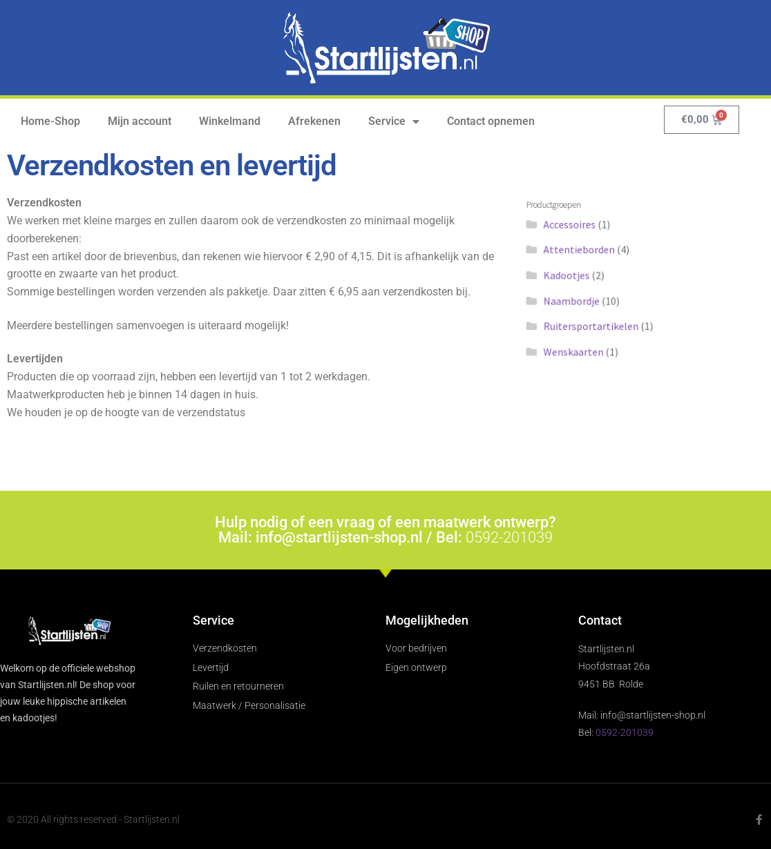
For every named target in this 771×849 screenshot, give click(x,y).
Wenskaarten (580, 345)
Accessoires (576, 229)
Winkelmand (229, 121)
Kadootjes (574, 276)
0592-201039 (509, 537)
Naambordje (578, 298)
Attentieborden (585, 252)
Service (393, 121)
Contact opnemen (491, 121)
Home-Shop (50, 121)
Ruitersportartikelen (596, 322)
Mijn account (139, 121)
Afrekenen (314, 121)
